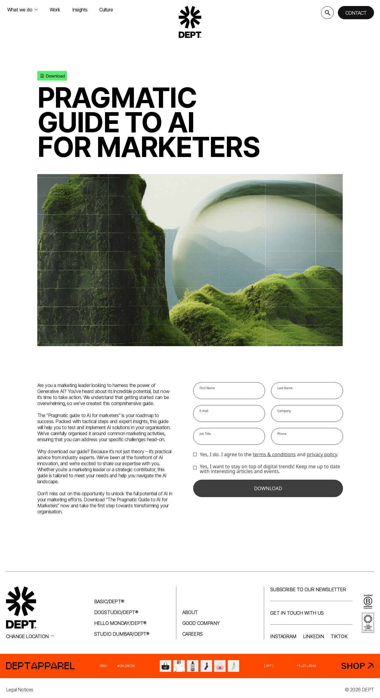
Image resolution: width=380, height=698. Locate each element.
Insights (80, 10)
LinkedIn (313, 636)
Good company (201, 623)
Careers (192, 634)
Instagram (283, 636)
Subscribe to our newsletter (308, 589)
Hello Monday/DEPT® (120, 623)
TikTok (339, 636)
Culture (106, 10)
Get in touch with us (296, 613)
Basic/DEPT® (109, 601)
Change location (30, 636)
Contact (355, 13)
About (190, 612)
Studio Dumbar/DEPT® (122, 634)
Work (55, 10)
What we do (22, 10)
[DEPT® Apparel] (190, 666)
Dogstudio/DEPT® (116, 612)
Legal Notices (19, 690)
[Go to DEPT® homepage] (190, 22)
